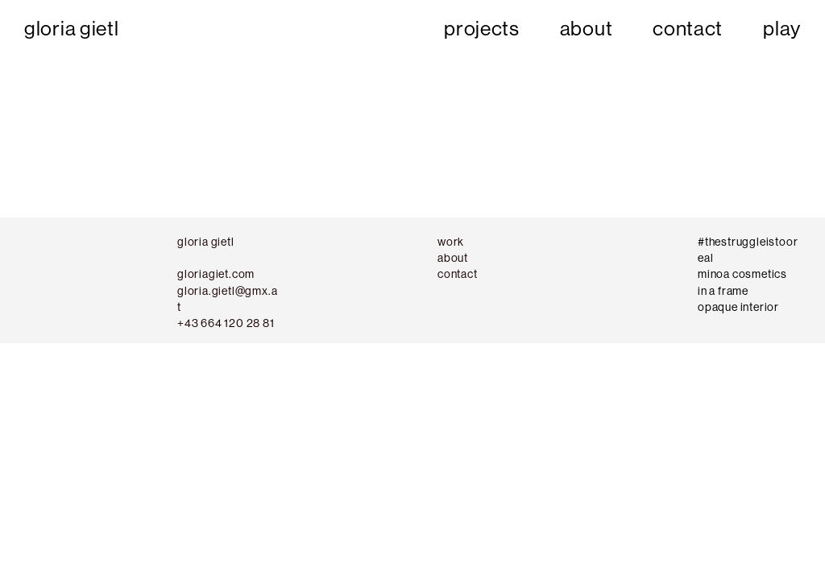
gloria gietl (71, 29)
